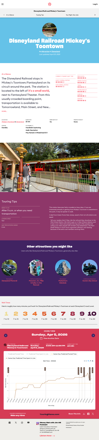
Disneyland (56, 51)
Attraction (45, 51)
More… (4, 111)
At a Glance (10, 15)
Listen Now (48, 436)
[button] (95, 15)
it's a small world (38, 90)
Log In (95, 4)
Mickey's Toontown (8, 122)
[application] (49, 383)
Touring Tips (40, 15)
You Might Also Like (72, 15)
